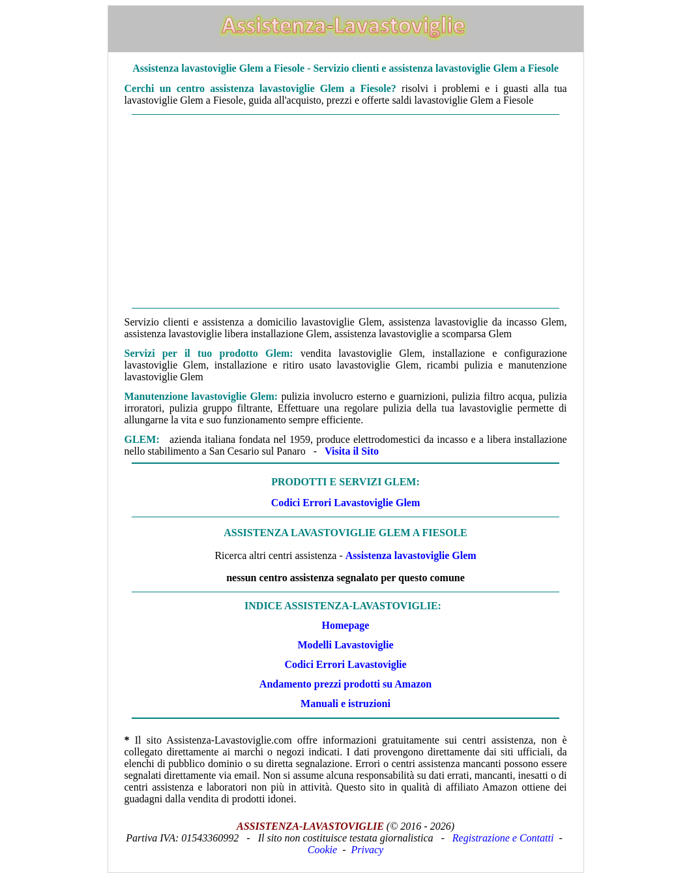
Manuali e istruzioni (345, 703)
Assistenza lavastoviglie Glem (411, 555)
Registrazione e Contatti (503, 837)
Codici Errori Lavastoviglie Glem (345, 502)
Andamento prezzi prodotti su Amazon (345, 683)
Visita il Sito (352, 451)
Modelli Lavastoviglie (345, 644)
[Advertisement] (346, 211)
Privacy (367, 849)
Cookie (322, 849)
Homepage (346, 625)
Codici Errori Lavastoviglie (345, 664)
